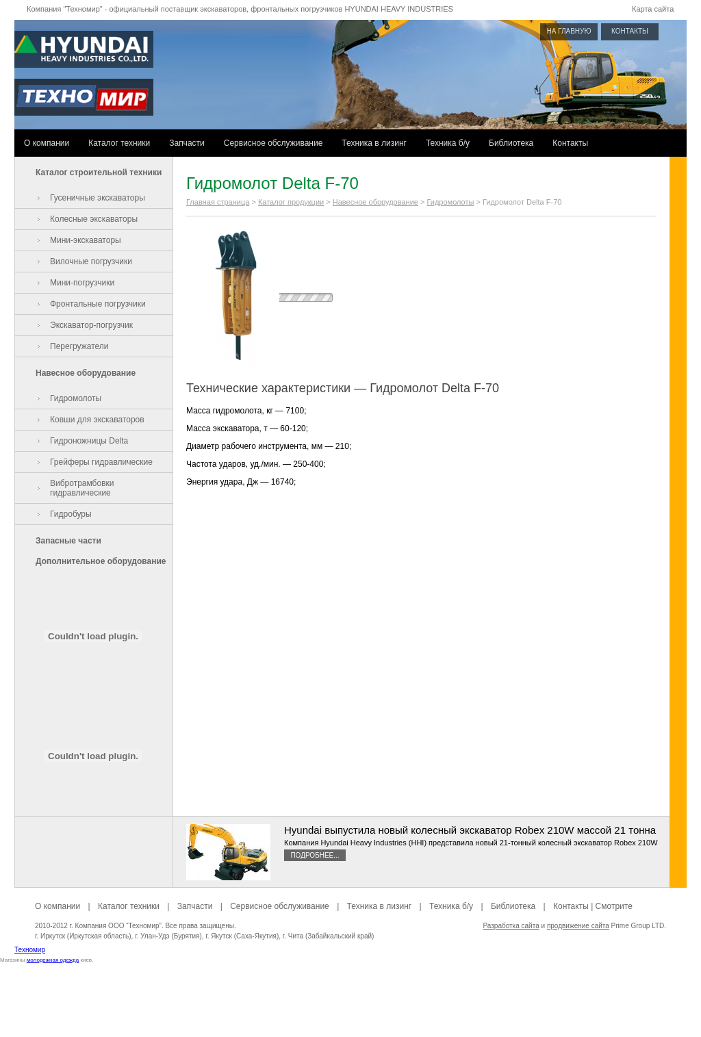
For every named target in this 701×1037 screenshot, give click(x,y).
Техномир (29, 949)
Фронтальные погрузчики (98, 304)
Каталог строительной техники (99, 172)
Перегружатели (79, 346)
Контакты (570, 143)
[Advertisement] (350, 1006)
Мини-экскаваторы (85, 240)
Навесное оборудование (86, 373)
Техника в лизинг (374, 143)
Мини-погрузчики (82, 282)
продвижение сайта (578, 926)
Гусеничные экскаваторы (97, 198)
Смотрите (614, 906)
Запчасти (187, 143)
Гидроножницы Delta (89, 441)
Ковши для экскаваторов (97, 419)
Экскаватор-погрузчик (91, 325)
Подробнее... (314, 855)
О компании (46, 143)
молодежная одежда (53, 960)
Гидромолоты (75, 398)
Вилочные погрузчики (91, 261)
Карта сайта (653, 9)
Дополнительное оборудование (101, 561)
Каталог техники (119, 143)
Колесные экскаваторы (94, 219)
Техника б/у (448, 143)
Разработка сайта (511, 926)
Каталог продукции (291, 202)
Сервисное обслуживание (273, 143)
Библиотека (511, 143)
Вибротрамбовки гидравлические (82, 488)
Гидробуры (71, 514)
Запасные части (68, 541)
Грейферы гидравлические (101, 462)
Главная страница (217, 202)
